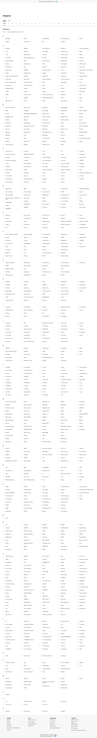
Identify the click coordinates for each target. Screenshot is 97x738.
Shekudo (26, 580)
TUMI (80, 642)
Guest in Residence (65, 271)
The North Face (45, 627)
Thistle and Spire (65, 621)
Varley (7, 668)
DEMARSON (27, 204)
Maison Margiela (9, 420)
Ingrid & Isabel (27, 307)
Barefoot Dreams (9, 144)
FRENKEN (81, 240)
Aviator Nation (82, 88)
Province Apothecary (84, 492)
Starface (63, 586)
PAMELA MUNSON (10, 492)
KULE (80, 354)
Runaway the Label (83, 546)
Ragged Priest (9, 537)
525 (43, 41)
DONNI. (62, 191)
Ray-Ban (26, 524)
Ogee (25, 467)
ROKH (62, 543)
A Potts (62, 88)
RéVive (43, 530)
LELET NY (26, 394)
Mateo (25, 441)
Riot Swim (44, 537)
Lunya (80, 382)
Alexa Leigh (26, 79)
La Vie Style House (28, 373)
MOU (80, 411)
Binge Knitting (45, 113)
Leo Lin (44, 373)
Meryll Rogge (45, 432)
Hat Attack (26, 281)
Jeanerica (26, 326)
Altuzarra (44, 67)
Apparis (62, 91)
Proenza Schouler (83, 486)
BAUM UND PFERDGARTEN (30, 113)
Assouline (81, 60)
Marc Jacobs (8, 441)
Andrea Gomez (64, 51)
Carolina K (26, 151)
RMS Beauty (45, 546)
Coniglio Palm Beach (65, 169)
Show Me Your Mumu (29, 590)
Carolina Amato (9, 182)
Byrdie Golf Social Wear (84, 138)
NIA (43, 457)
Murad (80, 423)
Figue (25, 249)
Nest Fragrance (27, 460)
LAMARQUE (8, 385)
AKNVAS (26, 70)
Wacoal (7, 678)
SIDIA (25, 596)
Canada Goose (9, 169)
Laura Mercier (27, 367)
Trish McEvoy (82, 636)
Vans (7, 665)
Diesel (43, 198)
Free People (82, 234)
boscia (62, 113)
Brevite (62, 126)
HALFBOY (8, 284)
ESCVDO (63, 218)
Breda (62, 122)
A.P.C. (7, 54)
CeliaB (25, 169)
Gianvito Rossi (27, 265)
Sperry (62, 565)
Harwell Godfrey (9, 300)
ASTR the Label (82, 63)
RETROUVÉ (45, 527)
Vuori (80, 665)
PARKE (7, 505)
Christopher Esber (46, 157)
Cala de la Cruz (9, 151)
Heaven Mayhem (28, 291)
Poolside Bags (45, 502)
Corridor (63, 182)
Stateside (63, 593)
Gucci (62, 268)
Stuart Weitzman (83, 568)
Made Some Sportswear (11, 401)
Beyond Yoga (45, 110)
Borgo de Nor (64, 110)
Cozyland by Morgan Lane (85, 172)
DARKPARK (8, 208)
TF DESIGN (8, 649)
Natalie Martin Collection (11, 460)
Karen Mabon (9, 357)
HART (7, 297)
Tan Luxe (8, 627)
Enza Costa (45, 227)
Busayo (81, 116)
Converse (63, 172)
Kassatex (26, 348)
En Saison (44, 224)
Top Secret (81, 621)
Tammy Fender (9, 624)
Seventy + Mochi (28, 565)
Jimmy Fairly (64, 322)
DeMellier (26, 207)
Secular (7, 611)
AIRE (25, 60)
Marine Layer (27, 414)
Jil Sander (44, 341)
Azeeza (80, 97)
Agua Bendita (27, 54)
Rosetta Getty (82, 527)
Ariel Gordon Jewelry (84, 48)
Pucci (80, 495)
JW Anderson (82, 332)
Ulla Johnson (27, 655)
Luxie (80, 391)
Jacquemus (8, 322)
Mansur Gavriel (9, 435)
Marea (25, 401)
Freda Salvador (64, 249)
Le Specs (44, 385)
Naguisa (7, 454)
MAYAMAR (44, 404)
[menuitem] (14, 6)
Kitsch (62, 354)
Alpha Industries (46, 60)
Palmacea (8, 489)
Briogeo (62, 132)
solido (43, 605)
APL (62, 85)
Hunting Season (83, 287)
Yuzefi (43, 701)
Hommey (44, 300)
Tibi (62, 624)
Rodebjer (63, 534)
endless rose (45, 218)
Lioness (62, 376)
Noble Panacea (64, 454)
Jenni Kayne (45, 326)
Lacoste (7, 373)
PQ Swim (63, 489)
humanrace (63, 300)
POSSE (44, 511)
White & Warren (46, 686)
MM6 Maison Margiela (66, 426)
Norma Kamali (82, 451)
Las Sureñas (8, 394)
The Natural (45, 624)
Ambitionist (45, 76)
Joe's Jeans (63, 335)
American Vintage (46, 79)
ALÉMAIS (26, 76)
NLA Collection (64, 451)
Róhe (62, 540)
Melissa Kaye (45, 423)
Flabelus (26, 255)
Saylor (7, 602)
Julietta (81, 326)
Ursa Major (63, 655)
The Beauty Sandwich (29, 624)
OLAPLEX (26, 473)
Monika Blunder (64, 429)
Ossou (80, 473)
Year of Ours (8, 704)
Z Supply (63, 711)
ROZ (80, 543)
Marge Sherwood (28, 404)
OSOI (80, 467)
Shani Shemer (27, 571)
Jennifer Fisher (27, 338)
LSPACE (81, 376)
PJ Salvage (44, 492)
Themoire (44, 621)
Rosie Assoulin (82, 530)
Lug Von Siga (82, 379)
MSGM (80, 417)
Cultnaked (81, 178)
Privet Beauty (64, 511)
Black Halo (44, 129)
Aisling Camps (27, 63)
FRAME (62, 237)
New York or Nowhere (47, 454)
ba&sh (7, 110)
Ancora (44, 100)
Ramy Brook (8, 549)
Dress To (81, 191)
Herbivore (26, 300)
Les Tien (44, 388)
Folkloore (44, 249)
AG (6, 97)
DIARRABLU (45, 194)
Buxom (81, 119)
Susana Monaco (83, 593)
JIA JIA (43, 335)
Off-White (8, 476)
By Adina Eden (82, 122)
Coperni (62, 175)
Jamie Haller (8, 335)
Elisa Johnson (27, 215)
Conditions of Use (49, 735)
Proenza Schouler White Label (86, 489)
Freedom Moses (64, 255)
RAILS (7, 543)
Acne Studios (9, 67)
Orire (62, 476)
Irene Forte (44, 310)
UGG (7, 655)
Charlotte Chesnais (28, 178)
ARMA (80, 51)
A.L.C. (7, 51)
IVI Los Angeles (82, 307)
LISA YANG (63, 385)
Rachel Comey (9, 530)
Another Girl (63, 76)
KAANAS (7, 348)
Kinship (62, 351)
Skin (43, 577)
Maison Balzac (9, 414)
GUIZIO (62, 275)
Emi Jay (25, 227)
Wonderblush (64, 684)
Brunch (62, 144)
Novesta (81, 457)
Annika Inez (63, 67)
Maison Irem (8, 417)
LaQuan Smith (9, 388)
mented (44, 426)
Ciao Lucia (44, 163)
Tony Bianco (63, 649)
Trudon (81, 639)
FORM (43, 255)
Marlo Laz (26, 420)
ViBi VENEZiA (45, 665)
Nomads (63, 457)
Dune (80, 198)
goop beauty (45, 265)
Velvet (25, 665)
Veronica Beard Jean (28, 671)
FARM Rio (8, 252)
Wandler (26, 678)
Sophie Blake (45, 611)
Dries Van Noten (83, 194)
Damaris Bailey (9, 191)
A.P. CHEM (8, 57)
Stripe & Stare (82, 562)
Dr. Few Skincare (65, 198)
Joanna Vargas (64, 329)
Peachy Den (8, 511)
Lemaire (44, 367)
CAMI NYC (8, 166)
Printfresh (63, 505)
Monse (62, 432)
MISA (62, 407)
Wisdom (63, 678)
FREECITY (63, 252)
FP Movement (64, 234)
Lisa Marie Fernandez (66, 379)
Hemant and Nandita (29, 297)
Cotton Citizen (82, 157)
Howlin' (62, 297)
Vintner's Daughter (65, 662)
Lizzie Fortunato (64, 391)
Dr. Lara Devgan (64, 201)
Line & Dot (63, 370)
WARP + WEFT (27, 684)
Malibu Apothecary (10, 426)
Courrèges (81, 163)
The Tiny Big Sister (46, 639)
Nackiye (7, 448)
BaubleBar (26, 110)
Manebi (7, 432)
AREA (62, 97)
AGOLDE (26, 51)
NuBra (80, 460)
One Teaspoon (45, 476)
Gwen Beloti (82, 262)
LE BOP (25, 379)
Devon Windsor (45, 191)
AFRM (7, 94)
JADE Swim (8, 326)
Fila (25, 252)
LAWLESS (26, 376)
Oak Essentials (9, 470)
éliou (7, 227)
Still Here (63, 614)
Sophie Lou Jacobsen (47, 614)
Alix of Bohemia (46, 48)
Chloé (43, 154)
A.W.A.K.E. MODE (9, 60)
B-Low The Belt (45, 138)
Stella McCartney (65, 602)
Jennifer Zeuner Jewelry (47, 322)
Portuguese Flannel (46, 508)
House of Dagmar (65, 291)
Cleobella (44, 178)
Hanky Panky (9, 291)
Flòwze (44, 246)
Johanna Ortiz (64, 338)
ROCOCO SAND (64, 527)
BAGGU (7, 119)
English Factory (46, 221)
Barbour (7, 138)
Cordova (63, 178)
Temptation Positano (10, 639)
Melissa (44, 420)
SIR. (43, 565)
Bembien (26, 144)
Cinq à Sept (45, 166)
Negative (26, 454)
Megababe (44, 414)
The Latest (26, 642)
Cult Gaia (81, 175)
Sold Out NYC (45, 599)
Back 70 (7, 113)
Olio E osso (26, 476)
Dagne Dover (8, 188)
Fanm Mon (8, 249)
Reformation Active (28, 543)
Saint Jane (8, 565)
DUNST (81, 201)
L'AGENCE (8, 367)
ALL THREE (45, 51)
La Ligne (7, 379)
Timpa (62, 627)
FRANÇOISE (63, 240)
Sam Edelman (9, 580)
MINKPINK (63, 404)
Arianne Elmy (64, 100)
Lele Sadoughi (27, 391)
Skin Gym (44, 583)
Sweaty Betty (82, 602)
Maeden (7, 411)
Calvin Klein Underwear (11, 160)
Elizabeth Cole (27, 218)
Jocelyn (62, 332)
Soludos (44, 608)
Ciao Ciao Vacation (46, 160)
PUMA (80, 498)
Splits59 (63, 571)
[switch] (3, 38)
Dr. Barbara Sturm (65, 194)
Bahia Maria (8, 122)
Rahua (7, 540)
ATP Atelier (81, 73)
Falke (7, 246)
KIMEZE (44, 360)
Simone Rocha (45, 556)
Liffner (62, 367)
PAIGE (7, 486)
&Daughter (8, 38)
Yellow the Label (27, 701)
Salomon (8, 571)
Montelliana (63, 438)
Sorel (62, 556)
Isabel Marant (45, 316)
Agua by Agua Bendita (29, 57)
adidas (7, 73)
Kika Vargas (45, 354)
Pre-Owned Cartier (65, 495)
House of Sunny (64, 294)
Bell (25, 138)
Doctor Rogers (45, 204)
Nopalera (81, 448)
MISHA (62, 414)
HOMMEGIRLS (45, 297)
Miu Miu (63, 423)
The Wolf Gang (45, 645)
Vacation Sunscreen (10, 662)
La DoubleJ (8, 376)
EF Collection (9, 221)
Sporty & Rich (64, 574)
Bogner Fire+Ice (46, 144)
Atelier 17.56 (82, 67)
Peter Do (26, 498)
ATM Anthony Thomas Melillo (86, 70)
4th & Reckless (45, 38)
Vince (43, 671)
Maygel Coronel (46, 407)
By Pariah (81, 135)
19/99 (25, 38)
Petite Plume (27, 505)
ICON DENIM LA (9, 310)
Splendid (63, 568)
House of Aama (64, 287)
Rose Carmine (64, 549)
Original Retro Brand (65, 473)
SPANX (62, 562)
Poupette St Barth (65, 486)
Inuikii (25, 316)
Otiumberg (81, 476)
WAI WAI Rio (8, 681)
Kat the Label (27, 354)
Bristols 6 (63, 135)
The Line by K (27, 645)
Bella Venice (26, 141)
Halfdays (8, 287)
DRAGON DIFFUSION (84, 188)
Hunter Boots (82, 284)
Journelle (81, 322)
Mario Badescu (27, 417)
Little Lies (63, 388)
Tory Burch (81, 624)
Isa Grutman (64, 310)
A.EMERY (8, 48)
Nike (43, 460)
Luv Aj (80, 385)
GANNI (7, 265)
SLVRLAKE (44, 596)
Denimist (44, 188)
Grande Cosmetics (46, 271)
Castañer (26, 160)
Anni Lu (62, 70)
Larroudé (8, 391)
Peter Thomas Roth (28, 502)
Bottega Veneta (64, 116)
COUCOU (81, 160)
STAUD (62, 596)
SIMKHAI (26, 611)
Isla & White (63, 316)
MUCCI (81, 420)
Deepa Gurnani (27, 194)
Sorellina (63, 559)
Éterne (62, 227)
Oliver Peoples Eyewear (29, 479)
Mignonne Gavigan (46, 441)
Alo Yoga (44, 57)
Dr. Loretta (63, 204)
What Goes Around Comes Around (48, 682)
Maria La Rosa (27, 407)
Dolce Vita (44, 207)
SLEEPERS (45, 590)
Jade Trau (8, 329)
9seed (80, 38)
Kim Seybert (63, 348)
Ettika (80, 215)
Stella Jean (63, 599)
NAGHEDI (8, 451)
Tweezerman (82, 645)
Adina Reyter (8, 85)
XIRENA (7, 694)
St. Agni (62, 580)
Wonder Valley (64, 687)
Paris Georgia (9, 498)
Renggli (25, 546)
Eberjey (7, 218)
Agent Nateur (9, 100)
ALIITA (25, 100)
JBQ (25, 322)
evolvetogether (82, 224)
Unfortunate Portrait (47, 655)
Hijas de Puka (45, 287)
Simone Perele (27, 614)
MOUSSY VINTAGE (83, 414)
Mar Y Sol (26, 438)
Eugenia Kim (82, 218)
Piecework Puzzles (28, 508)
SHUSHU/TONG (27, 593)
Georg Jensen (27, 262)
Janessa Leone (9, 338)
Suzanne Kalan (82, 596)
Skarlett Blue (45, 571)
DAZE (25, 188)
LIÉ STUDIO (45, 394)
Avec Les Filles (82, 85)
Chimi (43, 151)
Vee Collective (9, 671)
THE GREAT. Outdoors (29, 639)
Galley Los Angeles (10, 262)
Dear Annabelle (27, 191)
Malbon (7, 423)
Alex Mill (26, 91)
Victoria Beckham (46, 668)
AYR (80, 94)
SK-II (43, 574)
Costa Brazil (82, 154)
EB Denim (8, 215)
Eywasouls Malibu (83, 227)
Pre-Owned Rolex (65, 498)
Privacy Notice (43, 735)
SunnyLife (81, 583)
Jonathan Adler (64, 341)
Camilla (7, 163)
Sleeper (44, 586)
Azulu (80, 100)
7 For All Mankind (65, 38)
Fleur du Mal (45, 237)
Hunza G (81, 291)
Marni (25, 423)
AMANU (44, 73)
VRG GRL (81, 662)
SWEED (81, 605)
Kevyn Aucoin (45, 348)
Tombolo (63, 642)
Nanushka (8, 457)
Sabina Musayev (9, 556)
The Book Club (27, 627)
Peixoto (25, 486)
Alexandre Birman (28, 82)
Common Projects (65, 163)
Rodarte (62, 530)
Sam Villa (8, 586)
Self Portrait (8, 614)
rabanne (7, 527)
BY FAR (81, 129)
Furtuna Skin (82, 246)
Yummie (26, 704)
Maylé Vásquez (45, 411)
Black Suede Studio (46, 132)
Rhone (43, 534)
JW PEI (81, 335)
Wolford (63, 681)
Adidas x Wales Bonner (11, 82)
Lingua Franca (64, 373)
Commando (63, 157)
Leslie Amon (45, 379)
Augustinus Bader (83, 76)
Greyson (44, 275)
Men (10, 21)
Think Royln (45, 649)
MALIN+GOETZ (9, 429)
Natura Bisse (27, 451)
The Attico (26, 621)
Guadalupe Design (65, 265)
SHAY (25, 577)
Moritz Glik (81, 404)
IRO (43, 313)
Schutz (7, 605)
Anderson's (63, 48)
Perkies (25, 495)
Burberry (81, 113)
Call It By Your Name (10, 154)
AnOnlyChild (64, 73)
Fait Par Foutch (9, 243)
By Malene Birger (83, 132)
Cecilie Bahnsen (27, 166)
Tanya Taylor (8, 636)
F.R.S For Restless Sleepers (12, 234)
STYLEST (81, 574)
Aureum (81, 79)
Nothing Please (82, 454)
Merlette (44, 429)
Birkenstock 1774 (46, 122)
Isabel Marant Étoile (65, 307)
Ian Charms (8, 307)
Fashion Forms (9, 255)
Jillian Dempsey (46, 338)
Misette (62, 411)
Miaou (43, 435)
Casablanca (26, 157)
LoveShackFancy (83, 373)
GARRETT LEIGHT (10, 268)
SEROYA (26, 556)
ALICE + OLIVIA (27, 94)
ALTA (43, 63)
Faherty (7, 237)
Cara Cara (8, 172)
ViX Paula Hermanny (65, 668)
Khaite (43, 351)
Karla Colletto (9, 360)
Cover (80, 169)
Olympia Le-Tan (46, 470)
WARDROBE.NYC (28, 681)
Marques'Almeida (28, 426)
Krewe (80, 351)
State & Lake (64, 590)
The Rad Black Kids (46, 636)
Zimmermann (27, 711)
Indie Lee (8, 316)
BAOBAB (7, 135)
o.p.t (6, 467)
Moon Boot (63, 441)
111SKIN (7, 41)
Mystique (81, 426)
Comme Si (63, 160)
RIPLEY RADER (45, 540)
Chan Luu (26, 175)
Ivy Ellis (81, 310)
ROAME (62, 524)
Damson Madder (9, 194)
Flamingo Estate (46, 234)
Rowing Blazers (82, 537)
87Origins (63, 41)
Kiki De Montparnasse (47, 357)
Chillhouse (26, 182)
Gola (25, 268)
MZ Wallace (82, 429)
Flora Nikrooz (45, 240)
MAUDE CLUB (45, 401)
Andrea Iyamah (64, 54)
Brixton (62, 138)
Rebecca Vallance (28, 530)
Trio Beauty (82, 633)
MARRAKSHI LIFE (28, 429)
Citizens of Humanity (47, 169)
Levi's (43, 391)
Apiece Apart (64, 82)
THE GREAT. (27, 636)
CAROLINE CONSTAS (29, 154)
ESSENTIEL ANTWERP (66, 221)
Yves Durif (44, 704)
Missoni (62, 417)
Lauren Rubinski (27, 370)
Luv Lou (81, 388)
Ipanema (44, 307)
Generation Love (9, 275)
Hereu (43, 281)
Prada (62, 492)
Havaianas (26, 287)
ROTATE (81, 534)
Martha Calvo (27, 432)
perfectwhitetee (27, 492)
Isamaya (63, 313)
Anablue (44, 91)
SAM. (7, 577)
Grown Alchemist (65, 262)
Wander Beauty (9, 687)
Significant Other (28, 605)
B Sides (81, 107)
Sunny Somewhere (83, 586)
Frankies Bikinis (64, 246)
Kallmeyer (8, 354)
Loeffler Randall (83, 367)
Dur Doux (81, 204)
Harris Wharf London (10, 294)
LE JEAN (26, 385)
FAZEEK (26, 237)
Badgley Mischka (9, 116)
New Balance (45, 451)
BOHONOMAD (64, 107)
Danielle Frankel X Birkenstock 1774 (13, 198)
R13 (6, 524)
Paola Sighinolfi (9, 495)
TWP (80, 649)
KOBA (80, 348)
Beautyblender (27, 122)
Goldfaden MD (27, 275)
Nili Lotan (63, 448)
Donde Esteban (64, 188)
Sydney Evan (82, 608)
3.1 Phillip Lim (27, 41)
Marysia (26, 435)
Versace (44, 662)
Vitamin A (63, 665)
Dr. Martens (63, 207)
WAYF (25, 687)
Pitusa (43, 486)
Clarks (43, 175)
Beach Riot (26, 116)
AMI (43, 82)
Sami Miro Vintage (10, 583)
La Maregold (8, 382)
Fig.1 (25, 246)
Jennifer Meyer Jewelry (29, 341)
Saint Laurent (9, 568)
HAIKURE (8, 281)
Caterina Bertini (27, 163)
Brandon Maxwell (65, 119)
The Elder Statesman (29, 630)
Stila (62, 611)
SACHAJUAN (8, 562)
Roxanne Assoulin (83, 540)
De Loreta (26, 201)
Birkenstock (45, 119)
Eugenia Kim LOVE (83, 221)
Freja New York (82, 237)
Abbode (7, 63)
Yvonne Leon (64, 701)
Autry (80, 82)
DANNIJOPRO (9, 202)
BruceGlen (63, 141)
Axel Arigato (82, 91)
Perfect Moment (27, 489)
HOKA (43, 294)
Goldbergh (26, 271)
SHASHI (26, 574)
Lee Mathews (27, 382)
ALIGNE (26, 97)
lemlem (44, 370)
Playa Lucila (45, 495)
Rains (7, 546)
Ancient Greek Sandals (47, 97)
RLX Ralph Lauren (46, 543)
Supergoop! (82, 590)
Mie (43, 438)
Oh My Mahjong (27, 470)
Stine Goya (81, 556)
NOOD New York (64, 460)
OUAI (80, 479)
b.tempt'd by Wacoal (10, 107)
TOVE (80, 627)
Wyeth (80, 678)
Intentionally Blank (28, 310)
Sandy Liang (8, 590)
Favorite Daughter (28, 234)
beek (25, 135)
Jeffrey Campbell (28, 329)
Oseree (62, 479)
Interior (25, 313)
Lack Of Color (9, 370)
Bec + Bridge (27, 129)
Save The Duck (9, 599)
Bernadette (44, 107)
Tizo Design (63, 630)
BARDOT (7, 141)
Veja (25, 662)
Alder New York (27, 73)
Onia (43, 479)
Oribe (62, 470)
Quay (7, 518)
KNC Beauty (63, 360)
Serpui (25, 559)
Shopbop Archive (28, 583)
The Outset (44, 633)
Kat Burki (26, 351)
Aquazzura (63, 94)
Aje (24, 67)
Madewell (8, 404)
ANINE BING (64, 60)
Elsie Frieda (26, 224)
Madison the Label (10, 407)
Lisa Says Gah (64, 382)
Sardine (7, 593)
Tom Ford (63, 645)
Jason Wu (8, 341)
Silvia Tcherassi (27, 608)
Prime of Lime (64, 502)
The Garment (27, 633)
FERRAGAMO (27, 243)
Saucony (7, 596)
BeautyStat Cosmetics (29, 126)
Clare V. (44, 172)
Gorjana (44, 268)
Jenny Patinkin (45, 332)
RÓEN (62, 537)
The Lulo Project (27, 649)
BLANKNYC (45, 135)
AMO (43, 85)
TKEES (62, 633)
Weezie (44, 678)
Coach (62, 154)
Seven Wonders (27, 568)
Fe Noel (25, 240)
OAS (7, 473)
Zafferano (8, 711)
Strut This (81, 565)
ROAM (43, 549)
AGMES (25, 48)
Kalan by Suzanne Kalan (11, 351)
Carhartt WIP (9, 175)
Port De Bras (45, 505)
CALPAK (7, 157)
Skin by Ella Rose (46, 580)
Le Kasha (26, 388)
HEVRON (44, 284)
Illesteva (7, 313)
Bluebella (44, 141)
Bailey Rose (8, 126)
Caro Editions (9, 178)
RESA (25, 549)
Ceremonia (26, 172)
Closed (44, 182)
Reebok (25, 537)
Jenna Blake (26, 332)
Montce (62, 435)
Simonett (44, 559)
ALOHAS (44, 54)
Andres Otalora (64, 57)
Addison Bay (8, 70)
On (43, 473)
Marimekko (26, 411)
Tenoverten (8, 642)
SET (25, 562)
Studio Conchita (83, 571)
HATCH (25, 284)
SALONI (7, 574)
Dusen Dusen (82, 207)
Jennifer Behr (27, 335)
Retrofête (44, 524)
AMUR (43, 88)
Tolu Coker (63, 639)
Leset (43, 376)
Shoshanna (26, 586)
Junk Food (81, 329)
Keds (25, 357)
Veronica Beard (27, 668)
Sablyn (7, 559)
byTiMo (81, 141)
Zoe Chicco (45, 711)
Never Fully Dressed (47, 448)
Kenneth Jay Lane (28, 360)
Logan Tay (81, 370)
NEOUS (25, 457)
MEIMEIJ (44, 417)
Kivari (62, 357)
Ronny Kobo (63, 546)
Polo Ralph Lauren (46, 498)
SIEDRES (26, 599)
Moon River (82, 401)
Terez (7, 645)
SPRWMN (63, 577)
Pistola (25, 511)
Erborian (63, 215)
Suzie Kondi (82, 599)
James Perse (8, 332)
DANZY (7, 205)
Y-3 (6, 701)
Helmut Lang (27, 294)
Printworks (63, 508)
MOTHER (81, 407)
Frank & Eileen (64, 243)
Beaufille (26, 119)
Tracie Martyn (82, 630)
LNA (62, 394)
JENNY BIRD (45, 329)
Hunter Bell (81, 281)
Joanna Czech (64, 326)
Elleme (25, 221)
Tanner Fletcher (9, 630)
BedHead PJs (27, 132)
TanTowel (8, 633)
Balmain (7, 129)
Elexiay (7, 224)
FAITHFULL (8, 240)
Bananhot (8, 132)
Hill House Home (46, 291)
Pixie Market (45, 489)
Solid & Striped (45, 602)
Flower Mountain (46, 243)
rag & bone (8, 534)
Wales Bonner (9, 684)
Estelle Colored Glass (66, 224)
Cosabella (81, 151)
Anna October (64, 63)
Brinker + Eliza (64, 129)
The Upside (45, 642)
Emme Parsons (45, 215)
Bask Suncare (27, 107)
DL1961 (44, 201)
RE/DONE (26, 527)
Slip (43, 593)
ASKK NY (81, 57)
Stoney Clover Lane (83, 559)
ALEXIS (25, 88)
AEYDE (7, 91)
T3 (6, 621)
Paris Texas (8, 502)
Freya (80, 243)
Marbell (7, 438)
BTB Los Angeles (83, 110)
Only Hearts (63, 467)
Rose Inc (81, 524)
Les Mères (44, 382)
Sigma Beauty (27, 602)
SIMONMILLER (45, 562)
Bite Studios (45, 126)
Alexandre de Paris (28, 85)
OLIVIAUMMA (45, 467)
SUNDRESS (82, 580)
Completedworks (65, 166)
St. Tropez (63, 583)
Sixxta (43, 568)
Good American (46, 262)
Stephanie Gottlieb (65, 608)
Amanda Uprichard (46, 70)
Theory (44, 630)
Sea (6, 608)
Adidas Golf (8, 79)
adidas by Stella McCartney (12, 76)
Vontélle (62, 671)
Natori (25, 448)
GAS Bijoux (8, 271)
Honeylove (63, 284)
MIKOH (62, 401)
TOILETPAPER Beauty (66, 636)
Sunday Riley (82, 577)
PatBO (7, 508)
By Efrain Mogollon (83, 126)
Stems (62, 605)
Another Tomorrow (65, 79)
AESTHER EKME (9, 88)
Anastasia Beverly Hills (47, 94)
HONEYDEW (64, 281)
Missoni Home (64, 420)
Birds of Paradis (46, 116)
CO (61, 151)
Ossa (80, 470)
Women (4, 21)
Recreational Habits (28, 534)
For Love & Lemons (46, 252)
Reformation (27, 540)
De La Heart (26, 198)
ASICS (80, 54)
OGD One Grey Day (10, 479)
